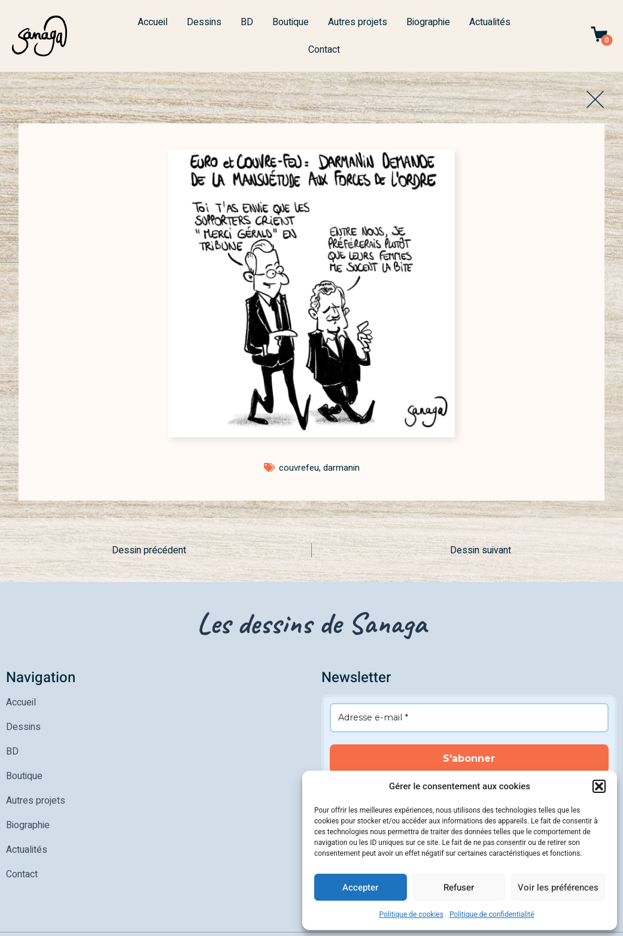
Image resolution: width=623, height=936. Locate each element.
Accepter (360, 887)
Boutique (290, 22)
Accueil (153, 22)
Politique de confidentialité (491, 914)
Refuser (458, 887)
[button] (599, 786)
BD (247, 22)
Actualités (489, 22)
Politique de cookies (411, 914)
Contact (324, 50)
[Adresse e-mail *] (469, 717)
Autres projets (357, 22)
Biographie (428, 22)
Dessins (204, 22)
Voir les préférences (558, 887)
